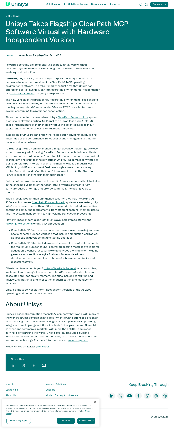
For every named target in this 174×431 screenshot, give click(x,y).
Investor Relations (56, 384)
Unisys (9, 55)
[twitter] (24, 365)
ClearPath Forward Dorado (48, 202)
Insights (10, 384)
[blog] (156, 395)
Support (50, 390)
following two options (19, 224)
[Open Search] (141, 4)
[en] (146, 4)
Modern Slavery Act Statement (63, 395)
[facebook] (34, 365)
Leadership (12, 390)
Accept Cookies (86, 421)
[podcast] (165, 395)
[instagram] (147, 395)
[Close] (95, 402)
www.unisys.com (78, 340)
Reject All (66, 421)
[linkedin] (14, 365)
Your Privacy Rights (18, 421)
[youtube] (129, 395)
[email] (44, 365)
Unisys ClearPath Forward (60, 268)
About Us (11, 395)
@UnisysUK (43, 346)
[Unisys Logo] (17, 4)
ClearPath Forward (22, 93)
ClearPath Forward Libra (73, 117)
